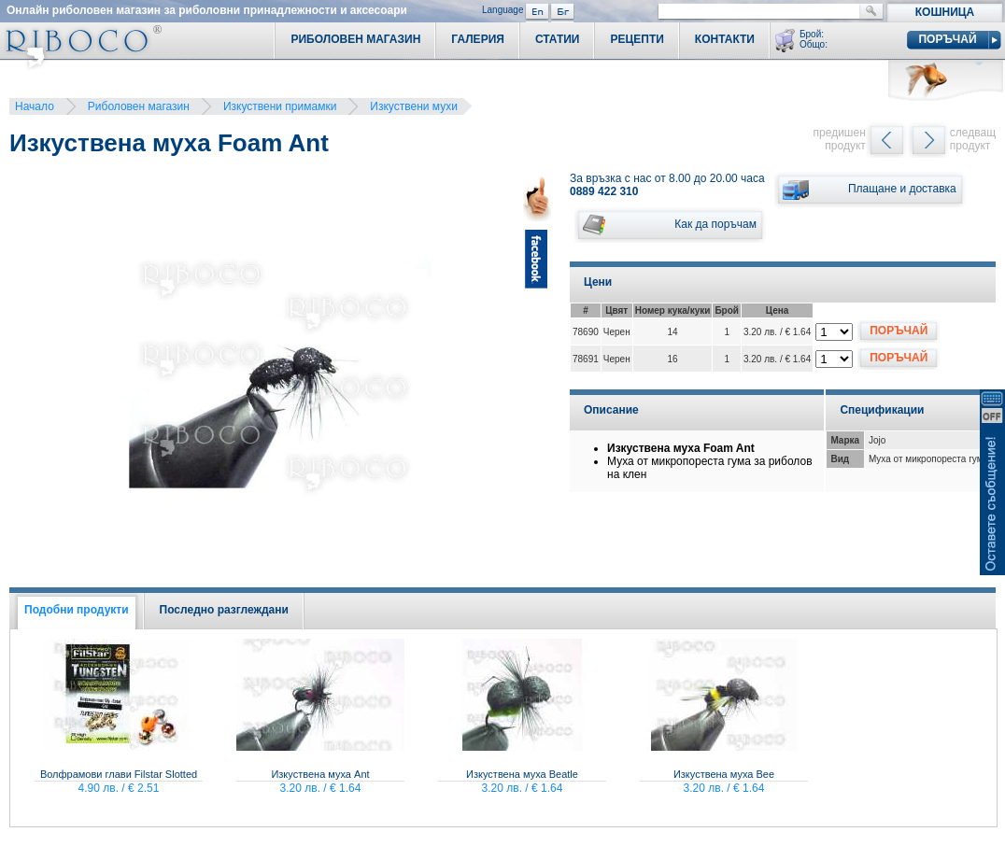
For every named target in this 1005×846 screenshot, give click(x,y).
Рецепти (636, 39)
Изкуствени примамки (279, 106)
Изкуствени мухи (414, 106)
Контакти (725, 39)
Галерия (477, 39)
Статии (557, 39)
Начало (34, 106)
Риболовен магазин (139, 106)
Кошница (944, 12)
